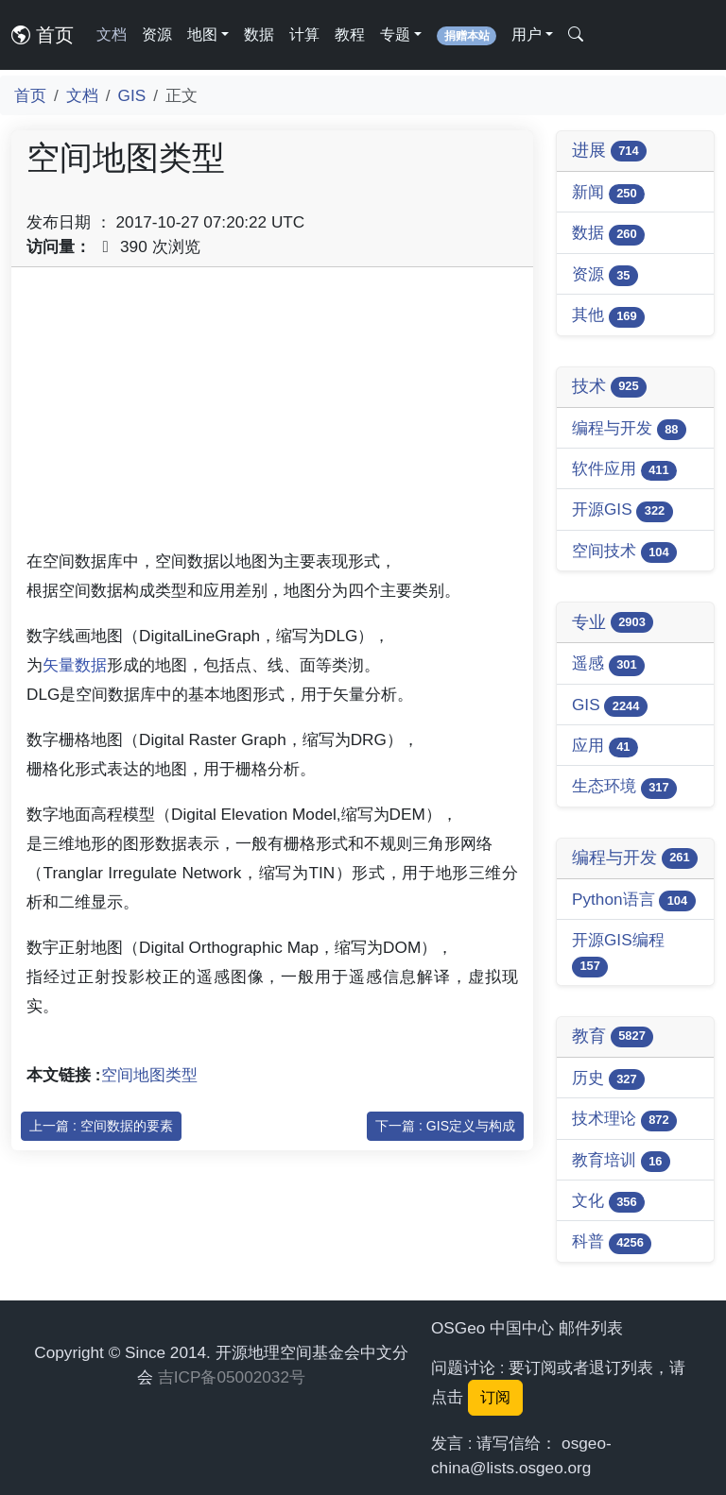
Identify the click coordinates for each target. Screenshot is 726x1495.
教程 (350, 34)
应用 (605, 746)
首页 (42, 35)
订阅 (495, 1397)
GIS (132, 95)
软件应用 (624, 470)
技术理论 (624, 1119)
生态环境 (624, 787)
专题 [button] (395, 34)
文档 (111, 34)
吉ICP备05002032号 (231, 1377)
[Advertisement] (272, 414)
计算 (304, 34)
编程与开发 (629, 429)
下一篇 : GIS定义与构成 (445, 1125)
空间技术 (624, 552)
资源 (157, 34)
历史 (608, 1079)
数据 (259, 34)
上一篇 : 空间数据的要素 (101, 1125)
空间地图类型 (149, 1074)
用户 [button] (526, 34)
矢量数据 (75, 664)
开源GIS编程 (618, 953)
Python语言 (634, 900)
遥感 (608, 664)
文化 (608, 1202)
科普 (611, 1242)
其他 (608, 316)
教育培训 (621, 1161)
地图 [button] (202, 34)
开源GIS (622, 510)
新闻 (608, 193)
